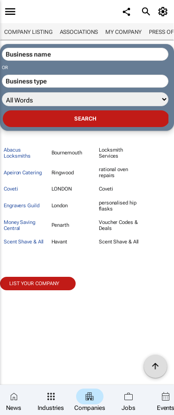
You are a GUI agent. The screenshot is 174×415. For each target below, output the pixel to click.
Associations (79, 32)
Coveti (11, 189)
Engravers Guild (21, 206)
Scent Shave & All (24, 242)
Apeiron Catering (22, 173)
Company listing (28, 32)
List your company (34, 284)
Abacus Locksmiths (17, 153)
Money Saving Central (19, 225)
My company (123, 32)
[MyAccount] (164, 12)
